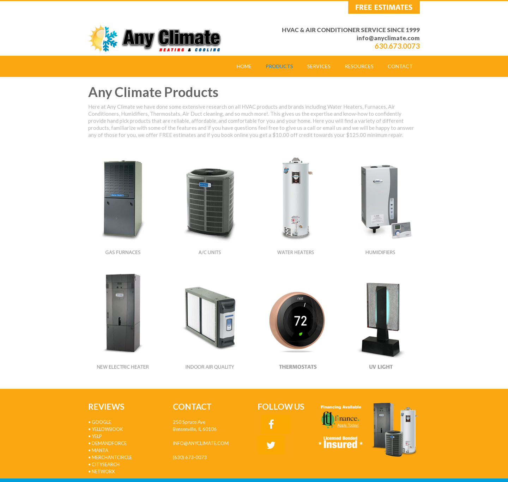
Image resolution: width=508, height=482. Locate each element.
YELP (97, 436)
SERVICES (319, 66)
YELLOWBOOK (107, 429)
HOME (244, 66)
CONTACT (400, 66)
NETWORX (103, 471)
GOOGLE (101, 422)
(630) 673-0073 (190, 457)
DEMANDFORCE (109, 443)
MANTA (100, 450)
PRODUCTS (279, 66)
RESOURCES (359, 66)
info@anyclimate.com (388, 38)
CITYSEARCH (105, 464)
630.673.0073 (397, 46)
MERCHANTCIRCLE (112, 457)
